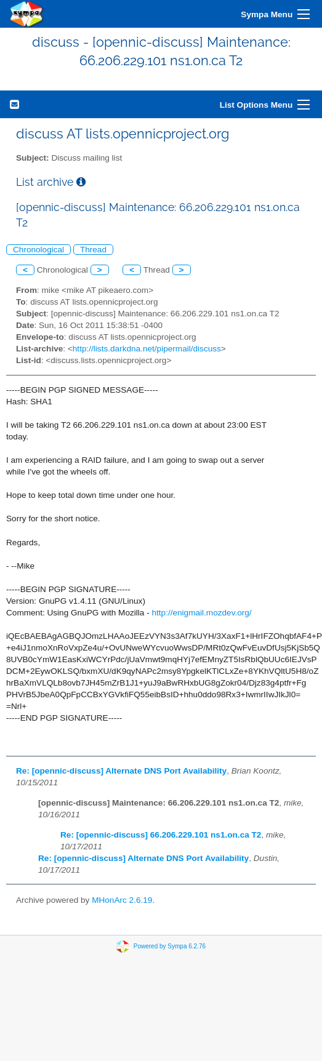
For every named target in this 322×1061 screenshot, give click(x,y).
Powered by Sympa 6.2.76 (170, 946)
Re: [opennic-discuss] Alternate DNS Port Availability (121, 770)
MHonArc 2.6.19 (122, 900)
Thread (93, 249)
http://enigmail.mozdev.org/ (201, 612)
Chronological (38, 249)
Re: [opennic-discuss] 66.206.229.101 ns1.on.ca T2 (160, 834)
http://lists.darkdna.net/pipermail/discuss (147, 348)
